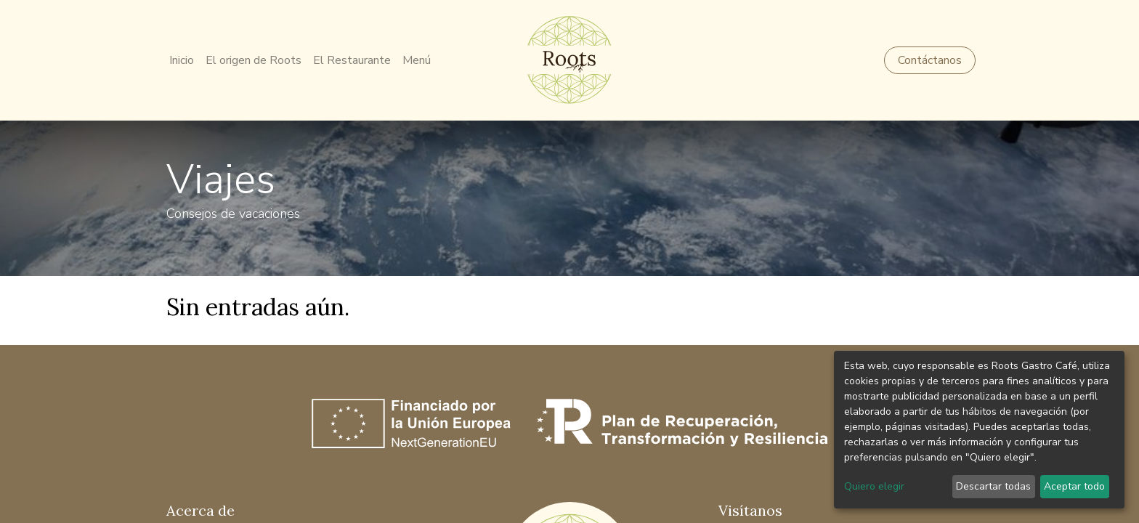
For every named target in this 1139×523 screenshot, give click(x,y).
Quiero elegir (874, 486)
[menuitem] (184, 60)
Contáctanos (927, 60)
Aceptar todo (1074, 486)
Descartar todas (993, 486)
